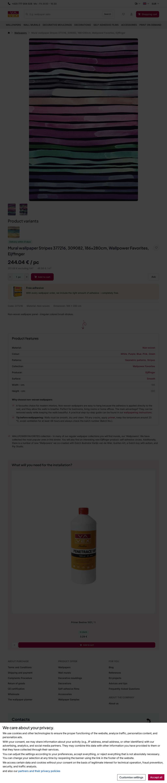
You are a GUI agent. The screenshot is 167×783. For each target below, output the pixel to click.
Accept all (156, 777)
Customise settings (131, 777)
